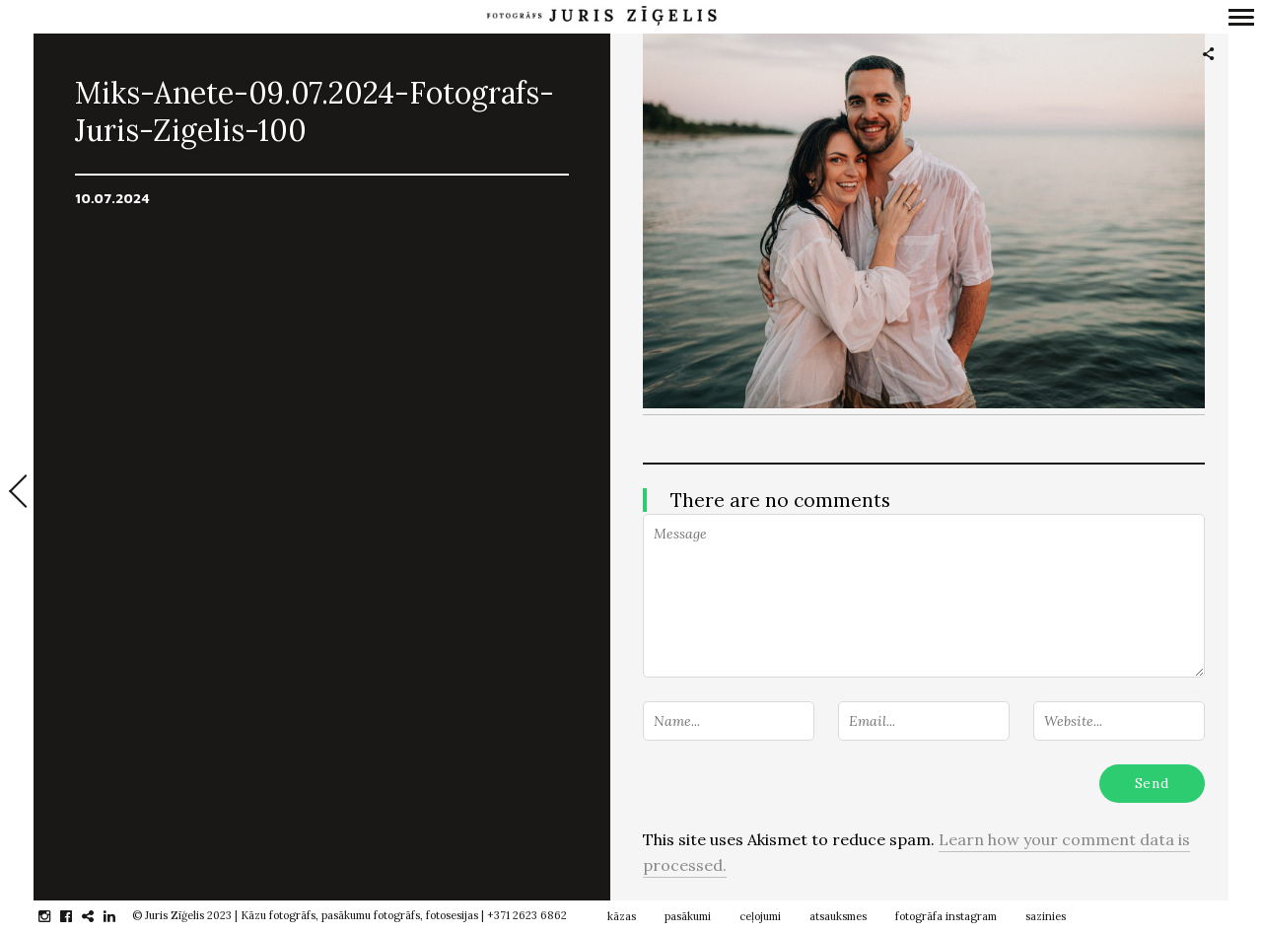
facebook (76, 916)
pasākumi (688, 916)
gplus (98, 916)
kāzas (621, 916)
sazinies (1045, 916)
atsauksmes (838, 916)
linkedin (119, 916)
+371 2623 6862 (527, 915)
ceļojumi (760, 916)
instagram (54, 916)
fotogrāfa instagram (946, 916)
